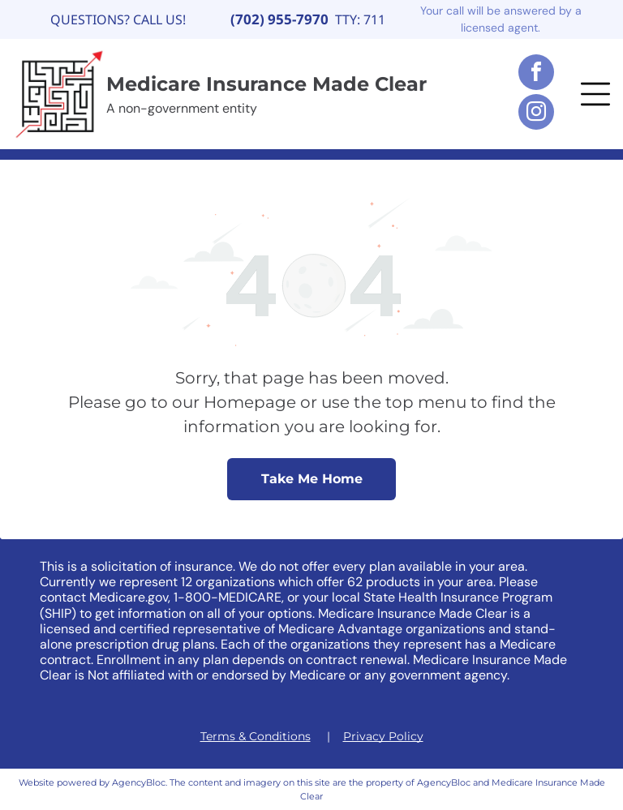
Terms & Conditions (255, 736)
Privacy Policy (383, 736)
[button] (595, 94)
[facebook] (536, 74)
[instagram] (536, 114)
